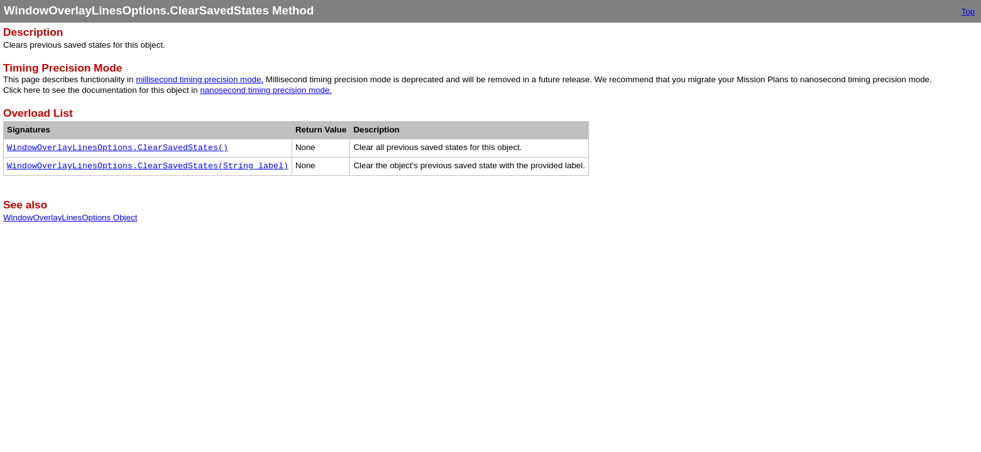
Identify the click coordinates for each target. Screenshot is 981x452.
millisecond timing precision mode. (199, 79)
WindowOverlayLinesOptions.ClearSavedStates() (117, 148)
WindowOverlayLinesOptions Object (70, 217)
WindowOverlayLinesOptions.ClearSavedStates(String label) (147, 166)
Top (968, 11)
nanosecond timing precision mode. (266, 90)
